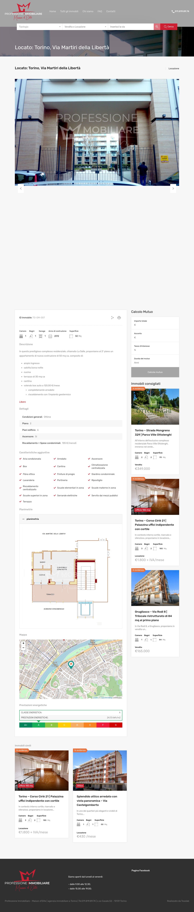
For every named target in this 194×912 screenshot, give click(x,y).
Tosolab (185, 901)
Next (173, 188)
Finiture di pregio (66, 474)
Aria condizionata (32, 458)
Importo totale (140, 321)
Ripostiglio (97, 480)
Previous (21, 188)
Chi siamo (88, 11)
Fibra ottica (29, 474)
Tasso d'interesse (142, 346)
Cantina (61, 466)
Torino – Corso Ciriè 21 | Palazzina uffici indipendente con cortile (154, 525)
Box (25, 466)
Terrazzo (27, 501)
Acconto (138, 333)
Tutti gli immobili (69, 11)
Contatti (110, 11)
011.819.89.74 (182, 11)
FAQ (100, 11)
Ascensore (97, 458)
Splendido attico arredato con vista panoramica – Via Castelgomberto (97, 801)
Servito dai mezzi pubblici (105, 495)
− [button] (23, 648)
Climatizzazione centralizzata (100, 466)
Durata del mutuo (142, 358)
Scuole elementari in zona (70, 487)
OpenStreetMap (107, 698)
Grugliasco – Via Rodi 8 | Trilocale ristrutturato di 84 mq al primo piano (153, 616)
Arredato (61, 458)
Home (53, 11)
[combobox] (39, 26)
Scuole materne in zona (104, 487)
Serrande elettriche (67, 495)
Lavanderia (28, 480)
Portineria (62, 480)
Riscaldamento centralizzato (30, 488)
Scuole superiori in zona (35, 495)
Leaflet (95, 698)
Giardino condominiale (103, 474)
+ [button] (23, 643)
